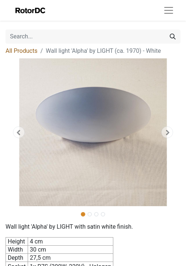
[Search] (172, 37)
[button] (19, 132)
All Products (21, 50)
